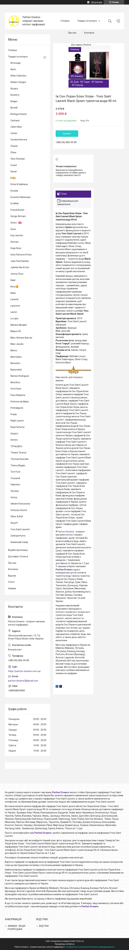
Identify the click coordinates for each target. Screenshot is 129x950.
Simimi (14, 440)
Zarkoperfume (17, 535)
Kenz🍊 (14, 286)
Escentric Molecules (20, 197)
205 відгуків (96, 2)
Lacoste (14, 299)
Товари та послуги (87, 21)
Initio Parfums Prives (21, 254)
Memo (13, 350)
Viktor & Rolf (16, 516)
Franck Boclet (17, 210)
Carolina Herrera (18, 139)
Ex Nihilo (14, 203)
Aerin (13, 69)
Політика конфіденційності (102, 947)
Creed (13, 165)
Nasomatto (16, 369)
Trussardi (15, 478)
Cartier (13, 133)
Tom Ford (15, 471)
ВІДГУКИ (44, 926)
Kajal (12, 280)
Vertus (13, 497)
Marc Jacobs (17, 344)
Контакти (89, 32)
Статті (11, 582)
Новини (12, 588)
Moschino (15, 363)
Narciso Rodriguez (19, 376)
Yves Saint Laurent (20, 529)
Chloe (13, 152)
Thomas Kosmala (19, 459)
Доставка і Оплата (81, 44)
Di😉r (13, 178)
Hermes (14, 242)
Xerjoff (14, 523)
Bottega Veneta (18, 114)
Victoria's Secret (18, 510)
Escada (14, 190)
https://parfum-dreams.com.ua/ (24, 671)
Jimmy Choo (16, 274)
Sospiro (14, 433)
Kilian (13, 293)
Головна (65, 21)
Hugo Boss (15, 248)
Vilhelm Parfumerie (20, 503)
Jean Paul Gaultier (19, 261)
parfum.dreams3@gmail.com (23, 680)
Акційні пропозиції (18, 550)
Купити (67, 133)
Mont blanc (16, 357)
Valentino (15, 484)
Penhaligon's (16, 408)
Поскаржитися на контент (76, 947)
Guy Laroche (16, 235)
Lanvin (13, 312)
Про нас (72, 32)
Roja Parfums (17, 427)
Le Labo (14, 318)
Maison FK (15, 331)
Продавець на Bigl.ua (64, 944)
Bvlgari (13, 101)
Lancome (15, 305)
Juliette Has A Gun (19, 267)
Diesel (13, 171)
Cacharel (15, 120)
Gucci (13, 229)
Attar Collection (18, 75)
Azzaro (14, 88)
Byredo (14, 107)
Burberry (14, 95)
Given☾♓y (16, 222)
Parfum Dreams (66, 531)
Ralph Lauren (17, 420)
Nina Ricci (15, 382)
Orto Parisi (15, 388)
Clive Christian (17, 158)
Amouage (15, 63)
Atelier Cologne (18, 82)
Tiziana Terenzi (18, 452)
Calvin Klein (16, 127)
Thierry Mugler (17, 465)
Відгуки (12, 575)
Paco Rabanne (17, 395)
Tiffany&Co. (16, 446)
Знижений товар (19, 542)
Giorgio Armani (18, 216)
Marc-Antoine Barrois (21, 337)
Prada (13, 414)
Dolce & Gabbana (19, 184)
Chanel (14, 146)
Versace (14, 491)
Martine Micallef (18, 325)
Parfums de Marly (19, 401)
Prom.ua (80, 941)
